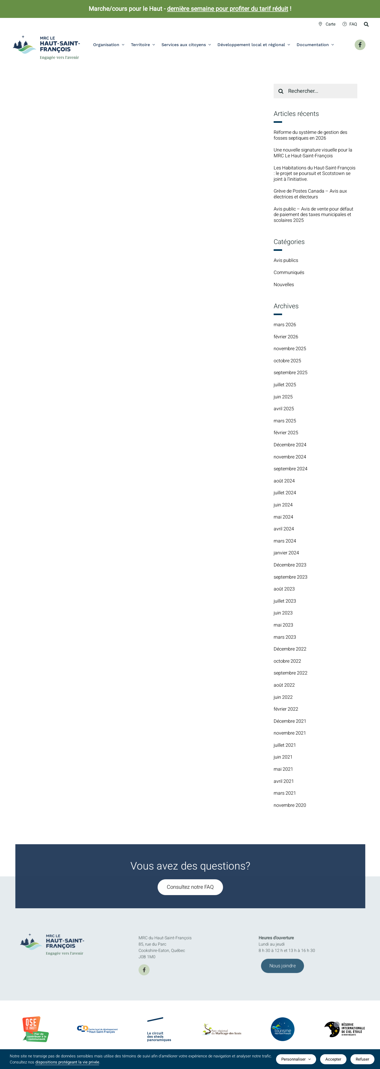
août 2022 (284, 685)
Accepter (333, 1059)
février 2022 (286, 709)
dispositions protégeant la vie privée (67, 1062)
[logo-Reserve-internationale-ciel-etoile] (344, 1026)
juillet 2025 (285, 384)
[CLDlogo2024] (97, 1027)
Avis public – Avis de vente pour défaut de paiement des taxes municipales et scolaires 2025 (313, 215)
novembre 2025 (290, 348)
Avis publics (286, 260)
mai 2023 (283, 625)
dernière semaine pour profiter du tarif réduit (227, 8)
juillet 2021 (285, 745)
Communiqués (289, 273)
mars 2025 (285, 420)
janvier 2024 (286, 553)
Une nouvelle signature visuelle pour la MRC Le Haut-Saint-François (313, 153)
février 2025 (286, 432)
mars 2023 (285, 637)
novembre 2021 (290, 733)
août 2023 (284, 589)
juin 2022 (283, 697)
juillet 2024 (285, 492)
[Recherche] (281, 91)
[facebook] (144, 972)
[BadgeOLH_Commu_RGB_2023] (35, 1018)
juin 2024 (283, 505)
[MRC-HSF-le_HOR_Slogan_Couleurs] (55, 931)
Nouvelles (284, 285)
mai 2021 (283, 769)
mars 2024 (285, 541)
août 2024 (284, 481)
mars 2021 (285, 793)
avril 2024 (284, 529)
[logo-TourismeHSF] (282, 1021)
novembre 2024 (290, 457)
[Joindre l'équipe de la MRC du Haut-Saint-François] (282, 968)
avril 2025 (284, 408)
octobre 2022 (287, 661)
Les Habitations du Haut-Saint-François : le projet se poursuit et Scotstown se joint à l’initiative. (314, 173)
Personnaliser (296, 1059)
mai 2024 (283, 517)
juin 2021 (283, 757)
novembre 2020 (290, 805)
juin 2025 (283, 397)
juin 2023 (283, 613)
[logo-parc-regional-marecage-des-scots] (221, 1029)
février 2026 (286, 336)
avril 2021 (284, 781)
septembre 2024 (290, 468)
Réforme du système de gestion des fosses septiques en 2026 (310, 135)
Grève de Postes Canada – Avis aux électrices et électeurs (310, 194)
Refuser (362, 1059)
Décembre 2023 (290, 565)
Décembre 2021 (290, 721)
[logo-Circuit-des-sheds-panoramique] (159, 1021)
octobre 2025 (287, 360)
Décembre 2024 (290, 444)
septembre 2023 (290, 577)
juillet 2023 (285, 601)
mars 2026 (285, 324)
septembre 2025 (290, 372)
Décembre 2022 (290, 649)
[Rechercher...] (315, 91)
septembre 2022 (290, 673)
